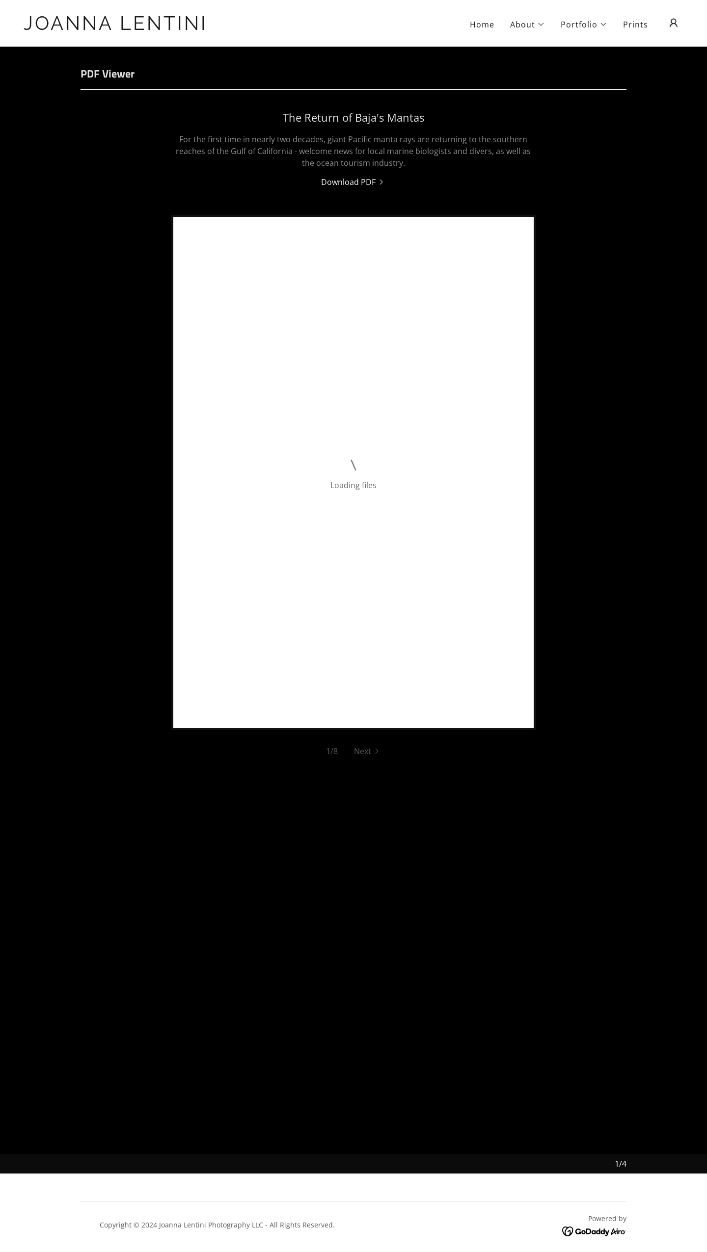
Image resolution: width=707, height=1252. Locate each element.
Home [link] (482, 24)
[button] (527, 24)
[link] (116, 27)
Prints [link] (635, 24)
